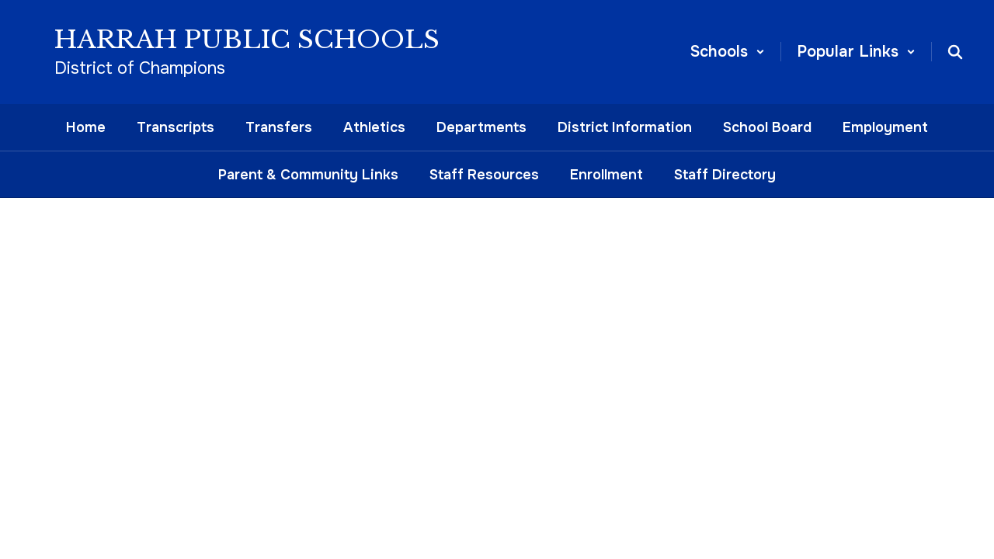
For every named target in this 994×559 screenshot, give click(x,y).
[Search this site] (955, 52)
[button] (727, 51)
